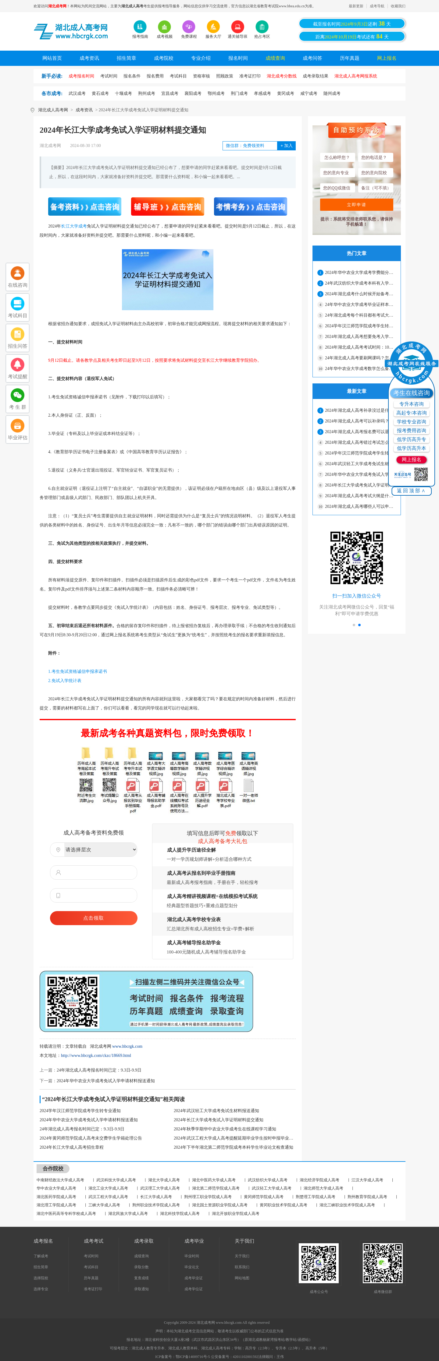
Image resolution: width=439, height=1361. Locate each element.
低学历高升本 (411, 448)
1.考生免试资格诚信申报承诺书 (73, 671)
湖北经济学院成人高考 (319, 1180)
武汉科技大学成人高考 (116, 1180)
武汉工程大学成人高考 (108, 1196)
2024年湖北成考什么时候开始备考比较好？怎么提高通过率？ (360, 294)
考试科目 (91, 1267)
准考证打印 (93, 1289)
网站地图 (242, 1278)
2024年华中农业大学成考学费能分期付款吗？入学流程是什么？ (360, 272)
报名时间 (238, 58)
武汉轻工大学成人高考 (271, 1188)
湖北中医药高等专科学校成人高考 (66, 1213)
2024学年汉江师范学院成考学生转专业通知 (80, 1110)
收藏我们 (398, 6)
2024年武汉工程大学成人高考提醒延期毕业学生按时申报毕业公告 (235, 1138)
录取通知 (141, 1289)
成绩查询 (275, 58)
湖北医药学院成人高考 (56, 1196)
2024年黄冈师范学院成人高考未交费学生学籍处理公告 (91, 1138)
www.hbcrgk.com (127, 1046)
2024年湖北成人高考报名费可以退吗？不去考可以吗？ (360, 431)
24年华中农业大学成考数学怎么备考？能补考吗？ (360, 368)
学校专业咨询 (411, 421)
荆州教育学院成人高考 (367, 1196)
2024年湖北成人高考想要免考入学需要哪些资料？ (360, 336)
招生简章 (126, 58)
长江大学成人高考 (156, 1196)
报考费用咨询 (411, 430)
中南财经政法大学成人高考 (60, 1180)
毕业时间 (191, 1256)
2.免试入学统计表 (60, 680)
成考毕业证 (193, 1278)
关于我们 (242, 1256)
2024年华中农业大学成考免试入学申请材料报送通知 (106, 1081)
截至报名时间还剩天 (352, 23)
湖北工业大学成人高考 (108, 1188)
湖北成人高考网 (53, 110)
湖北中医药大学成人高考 (214, 1180)
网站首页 (52, 58)
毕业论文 (191, 1267)
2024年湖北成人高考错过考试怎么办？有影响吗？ (360, 442)
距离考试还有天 (352, 36)
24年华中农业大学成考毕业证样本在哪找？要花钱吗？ (360, 304)
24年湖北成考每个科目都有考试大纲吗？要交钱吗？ (360, 315)
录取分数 (141, 1267)
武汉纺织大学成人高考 (267, 1180)
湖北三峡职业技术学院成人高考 (347, 1205)
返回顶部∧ (412, 490)
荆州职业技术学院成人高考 (156, 1205)
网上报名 (387, 58)
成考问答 (312, 58)
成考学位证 (193, 1289)
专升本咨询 (411, 404)
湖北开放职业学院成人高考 (235, 1213)
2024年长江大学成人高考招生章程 (72, 1147)
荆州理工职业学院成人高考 (208, 1196)
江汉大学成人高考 (367, 1180)
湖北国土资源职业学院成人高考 (220, 1205)
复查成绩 (141, 1278)
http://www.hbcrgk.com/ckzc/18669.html (96, 1055)
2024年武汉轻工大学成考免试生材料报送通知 (216, 1110)
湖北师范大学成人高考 (323, 1188)
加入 (286, 145)
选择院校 (41, 1278)
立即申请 (356, 204)
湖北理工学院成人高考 (56, 1205)
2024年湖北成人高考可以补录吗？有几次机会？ (360, 421)
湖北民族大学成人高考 (128, 1213)
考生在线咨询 (411, 393)
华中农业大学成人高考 (56, 1188)
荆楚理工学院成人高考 (315, 1196)
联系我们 (242, 1267)
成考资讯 (89, 58)
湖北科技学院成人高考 (180, 1213)
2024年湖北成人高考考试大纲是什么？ (360, 496)
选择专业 (41, 1289)
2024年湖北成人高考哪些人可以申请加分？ (360, 506)
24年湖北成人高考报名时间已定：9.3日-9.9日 (99, 1070)
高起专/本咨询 (411, 412)
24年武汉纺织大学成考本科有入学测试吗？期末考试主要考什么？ (360, 283)
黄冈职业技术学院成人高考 (283, 1205)
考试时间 (91, 1256)
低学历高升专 (411, 439)
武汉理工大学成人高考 (160, 1188)
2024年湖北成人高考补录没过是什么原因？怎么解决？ (360, 410)
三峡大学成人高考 (104, 1205)
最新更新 (356, 6)
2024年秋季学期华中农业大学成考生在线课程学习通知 (225, 1129)
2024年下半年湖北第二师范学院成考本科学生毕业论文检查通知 (233, 1147)
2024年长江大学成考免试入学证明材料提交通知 (218, 1120)
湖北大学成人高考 (164, 1180)
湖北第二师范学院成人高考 (216, 1188)
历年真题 (349, 58)
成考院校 (163, 58)
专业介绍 (201, 58)
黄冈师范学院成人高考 (264, 1196)
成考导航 (377, 6)
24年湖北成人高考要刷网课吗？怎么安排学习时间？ (360, 358)
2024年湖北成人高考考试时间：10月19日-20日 (360, 347)
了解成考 (41, 1256)
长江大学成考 (74, 226)
